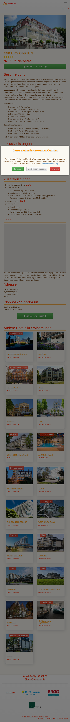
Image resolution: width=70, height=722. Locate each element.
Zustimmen (18, 169)
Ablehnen (55, 169)
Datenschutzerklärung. (50, 164)
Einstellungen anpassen (37, 169)
